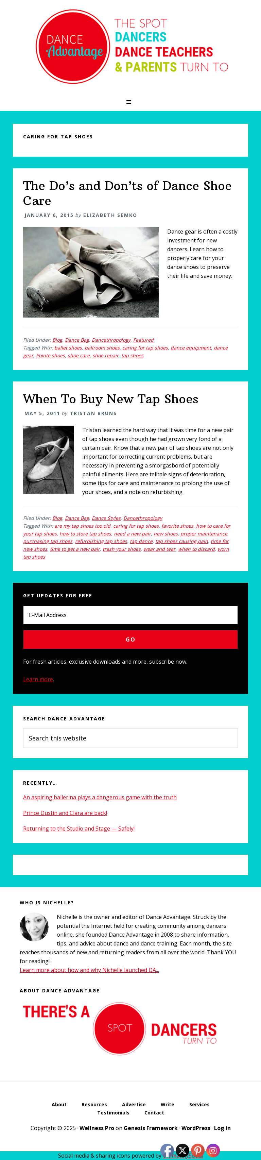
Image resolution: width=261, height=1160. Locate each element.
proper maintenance (203, 533)
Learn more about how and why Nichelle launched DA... (89, 970)
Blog (57, 340)
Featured (143, 340)
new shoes (166, 533)
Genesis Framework (151, 1128)
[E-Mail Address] (130, 615)
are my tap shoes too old (82, 526)
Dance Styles (106, 518)
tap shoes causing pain (181, 541)
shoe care (79, 355)
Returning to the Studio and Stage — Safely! (79, 828)
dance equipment (191, 347)
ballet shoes (68, 347)
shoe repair (105, 355)
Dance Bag (77, 340)
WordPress (195, 1128)
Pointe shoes (50, 355)
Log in (222, 1128)
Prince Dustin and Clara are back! (65, 813)
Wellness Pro (97, 1128)
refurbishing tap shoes (101, 541)
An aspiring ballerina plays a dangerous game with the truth (100, 797)
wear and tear (159, 549)
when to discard (196, 549)
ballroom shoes (102, 347)
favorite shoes (177, 526)
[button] (130, 102)
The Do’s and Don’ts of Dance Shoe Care (127, 193)
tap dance (141, 541)
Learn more (38, 679)
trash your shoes (122, 549)
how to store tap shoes (85, 533)
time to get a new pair (75, 549)
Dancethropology (111, 340)
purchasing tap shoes (47, 541)
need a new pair (132, 533)
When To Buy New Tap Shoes (110, 399)
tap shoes (132, 355)
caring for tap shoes (145, 347)
